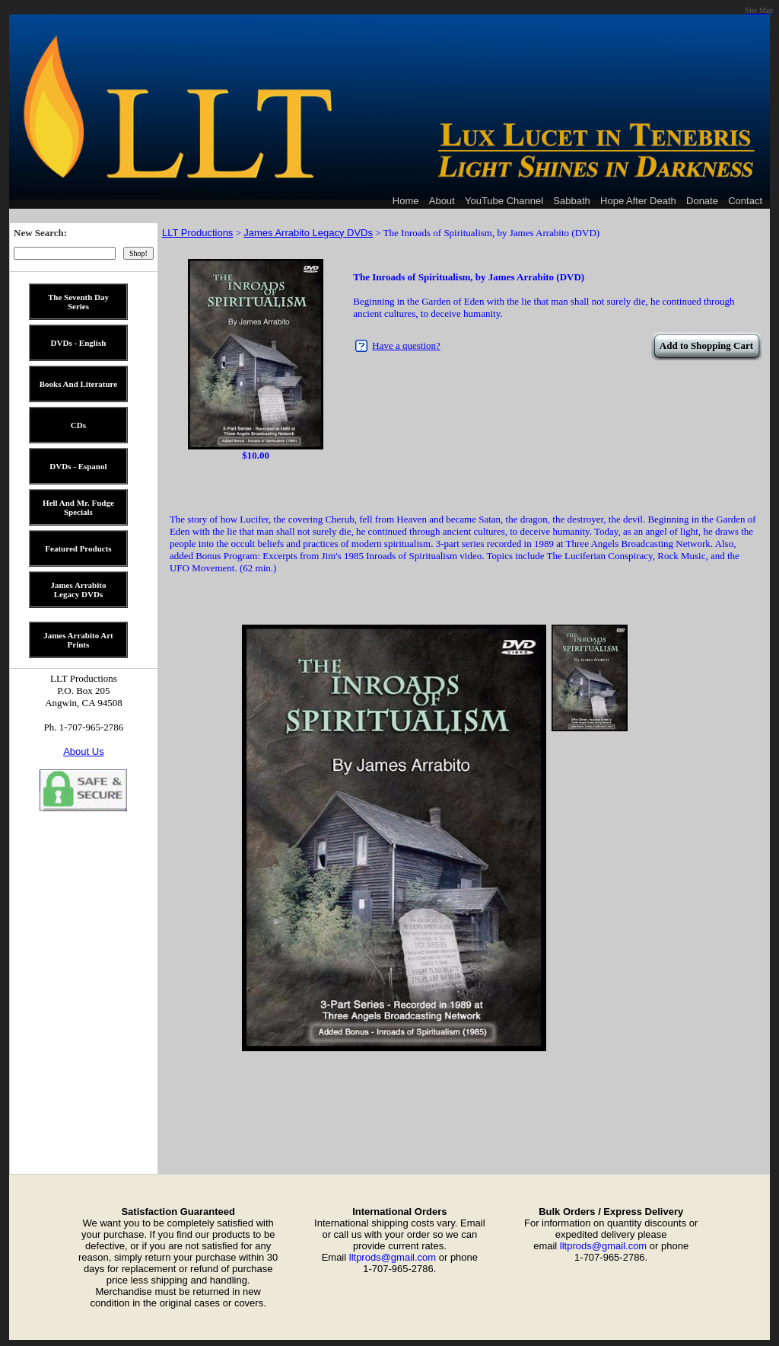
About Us (83, 751)
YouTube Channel (504, 200)
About (442, 200)
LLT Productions (197, 232)
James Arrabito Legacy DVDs (308, 232)
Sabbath (571, 200)
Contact (745, 200)
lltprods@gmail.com (392, 1257)
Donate (702, 200)
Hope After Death (638, 200)
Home (406, 200)
